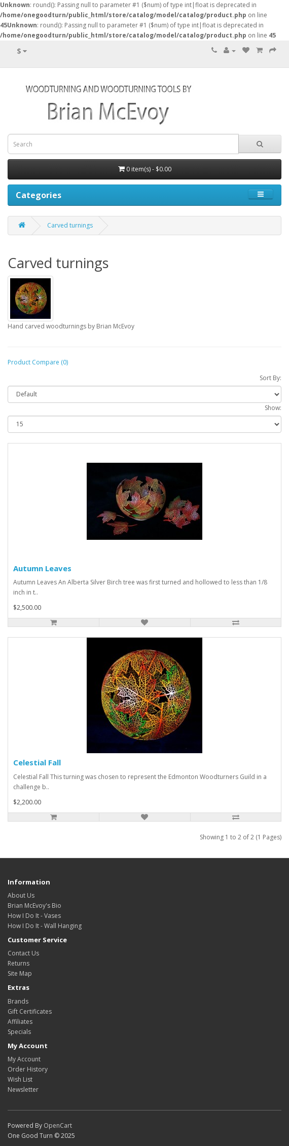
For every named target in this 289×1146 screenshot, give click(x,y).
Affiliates (20, 1021)
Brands (18, 1001)
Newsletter (23, 1089)
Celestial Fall (37, 762)
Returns (18, 963)
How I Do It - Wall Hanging (45, 925)
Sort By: (270, 378)
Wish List (20, 1079)
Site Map (20, 973)
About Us (21, 895)
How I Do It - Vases (34, 915)
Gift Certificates (30, 1011)
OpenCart (58, 1125)
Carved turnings (70, 225)
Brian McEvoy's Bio (34, 905)
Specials (19, 1031)
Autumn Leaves (42, 568)
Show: (273, 407)
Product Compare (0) (38, 362)
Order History (28, 1069)
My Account (24, 1059)
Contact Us (23, 953)
